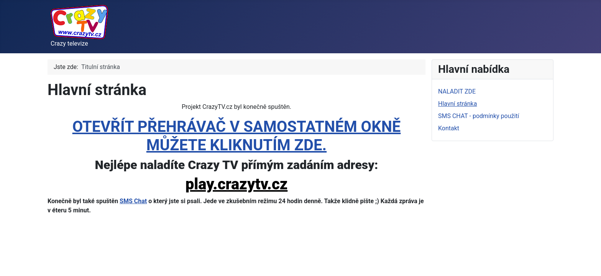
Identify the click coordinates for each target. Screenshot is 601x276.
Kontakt (448, 128)
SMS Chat (133, 201)
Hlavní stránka (457, 103)
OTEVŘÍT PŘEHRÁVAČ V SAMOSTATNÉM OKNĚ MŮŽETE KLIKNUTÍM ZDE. (236, 136)
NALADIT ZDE (457, 91)
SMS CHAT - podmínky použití (478, 116)
